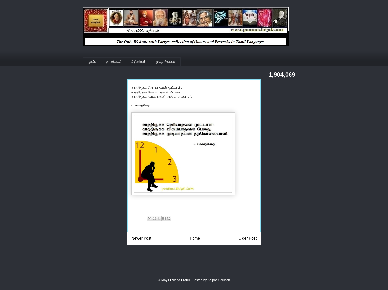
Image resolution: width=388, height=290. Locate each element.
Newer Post (141, 238)
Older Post (247, 238)
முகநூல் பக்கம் (165, 61)
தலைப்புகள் (113, 61)
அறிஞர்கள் (138, 61)
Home (195, 238)
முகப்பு (92, 61)
